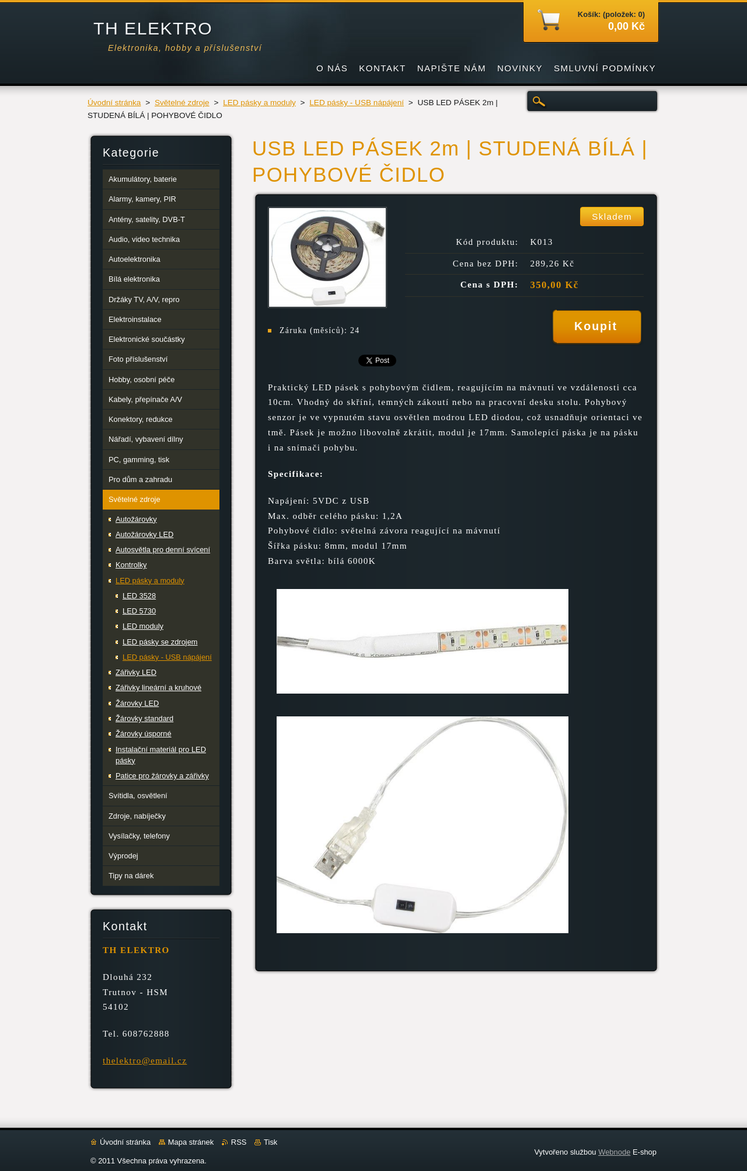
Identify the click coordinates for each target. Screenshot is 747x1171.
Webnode (614, 1152)
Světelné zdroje (182, 102)
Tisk (270, 1142)
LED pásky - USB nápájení (356, 102)
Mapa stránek (191, 1142)
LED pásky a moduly (259, 102)
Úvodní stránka (114, 102)
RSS (239, 1142)
